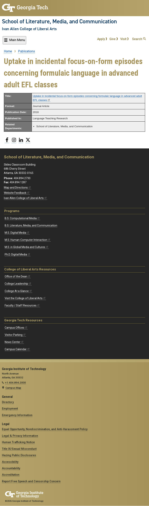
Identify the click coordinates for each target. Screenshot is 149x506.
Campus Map (13, 387)
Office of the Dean (18, 276)
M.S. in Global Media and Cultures (27, 247)
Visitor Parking (15, 334)
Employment (10, 408)
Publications (26, 51)
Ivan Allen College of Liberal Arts (29, 28)
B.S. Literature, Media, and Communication (31, 225)
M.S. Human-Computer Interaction (28, 239)
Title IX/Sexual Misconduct (19, 448)
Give (113, 39)
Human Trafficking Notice (18, 442)
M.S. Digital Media (17, 232)
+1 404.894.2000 (15, 382)
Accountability (11, 468)
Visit (124, 39)
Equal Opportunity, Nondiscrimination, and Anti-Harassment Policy (44, 429)
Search (139, 39)
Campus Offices (16, 327)
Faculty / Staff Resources (22, 305)
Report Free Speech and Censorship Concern (31, 481)
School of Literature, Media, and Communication (59, 21)
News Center (14, 342)
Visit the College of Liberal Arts (25, 298)
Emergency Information (17, 415)
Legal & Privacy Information (20, 435)
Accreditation (10, 474)
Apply (102, 39)
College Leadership (18, 283)
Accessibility (10, 461)
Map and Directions (17, 187)
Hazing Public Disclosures (19, 455)
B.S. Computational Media (22, 218)
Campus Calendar (17, 349)
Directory (8, 402)
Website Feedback (17, 192)
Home (8, 51)
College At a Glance (18, 291)
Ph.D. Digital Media (17, 254)
